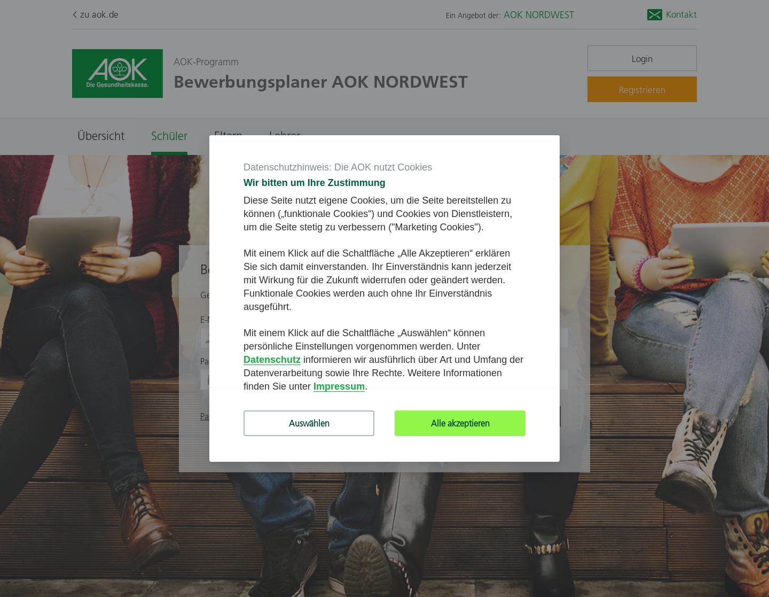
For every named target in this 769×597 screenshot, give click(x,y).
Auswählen (309, 423)
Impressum (339, 386)
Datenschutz (272, 359)
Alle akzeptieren (460, 423)
